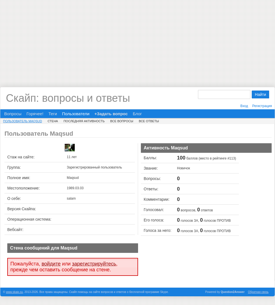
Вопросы (12, 113)
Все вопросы (121, 121)
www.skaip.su (14, 292)
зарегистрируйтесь (94, 264)
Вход (244, 106)
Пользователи (75, 113)
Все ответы (149, 121)
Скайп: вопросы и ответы (68, 98)
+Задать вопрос (111, 113)
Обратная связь (258, 292)
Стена (53, 121)
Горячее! (34, 113)
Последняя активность (84, 121)
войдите (50, 264)
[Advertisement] (137, 39)
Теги (52, 113)
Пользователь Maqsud (22, 121)
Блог (137, 113)
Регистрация (262, 106)
